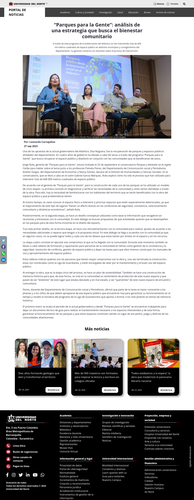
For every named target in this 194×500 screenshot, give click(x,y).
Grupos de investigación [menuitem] (115, 422)
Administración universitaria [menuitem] (160, 470)
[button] (184, 4)
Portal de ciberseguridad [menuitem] (73, 469)
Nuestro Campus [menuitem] (111, 480)
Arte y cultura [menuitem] (152, 441)
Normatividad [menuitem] (67, 472)
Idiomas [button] (158, 4)
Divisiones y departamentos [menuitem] (75, 422)
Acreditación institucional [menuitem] (74, 491)
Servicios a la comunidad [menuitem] (158, 445)
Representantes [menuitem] (68, 444)
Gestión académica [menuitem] (70, 440)
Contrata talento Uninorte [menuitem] (159, 448)
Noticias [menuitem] (106, 440)
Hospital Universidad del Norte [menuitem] (162, 434)
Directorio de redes (16, 482)
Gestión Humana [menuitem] (154, 484)
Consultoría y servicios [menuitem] (157, 430)
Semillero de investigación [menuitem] (117, 437)
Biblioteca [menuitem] (65, 429)
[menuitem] (65, 12)
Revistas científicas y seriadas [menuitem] (118, 426)
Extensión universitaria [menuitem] (157, 427)
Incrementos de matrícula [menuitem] (74, 480)
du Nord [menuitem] (149, 491)
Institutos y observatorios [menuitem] (74, 426)
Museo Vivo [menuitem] (66, 448)
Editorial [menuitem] (107, 429)
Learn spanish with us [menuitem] (114, 472)
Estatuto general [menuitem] (69, 476)
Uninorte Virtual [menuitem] (69, 451)
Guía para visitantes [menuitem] (113, 476)
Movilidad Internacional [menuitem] (115, 465)
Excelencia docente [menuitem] (70, 433)
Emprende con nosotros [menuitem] (158, 438)
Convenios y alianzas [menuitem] (113, 469)
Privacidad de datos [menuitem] (71, 465)
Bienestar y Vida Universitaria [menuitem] (76, 437)
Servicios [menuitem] (149, 473)
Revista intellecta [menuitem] (111, 433)
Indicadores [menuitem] (151, 477)
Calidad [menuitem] (149, 481)
